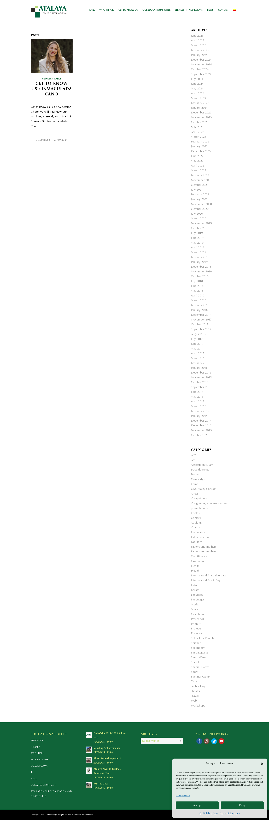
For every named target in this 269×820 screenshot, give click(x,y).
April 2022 (197, 165)
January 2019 (199, 262)
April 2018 (197, 295)
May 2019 (197, 243)
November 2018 (201, 271)
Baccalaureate (200, 469)
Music (195, 609)
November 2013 (201, 430)
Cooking (196, 522)
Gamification (199, 556)
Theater (195, 691)
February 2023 (200, 141)
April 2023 (197, 132)
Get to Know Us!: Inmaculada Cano (51, 89)
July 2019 (197, 233)
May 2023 (197, 127)
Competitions (199, 498)
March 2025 (198, 45)
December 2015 (201, 372)
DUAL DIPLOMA (39, 766)
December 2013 (201, 425)
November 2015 (201, 377)
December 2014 (201, 421)
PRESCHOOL (37, 740)
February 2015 (200, 411)
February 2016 (200, 363)
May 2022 (197, 161)
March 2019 (198, 252)
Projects (196, 628)
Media (195, 604)
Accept (197, 805)
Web (194, 700)
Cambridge (198, 479)
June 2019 (197, 238)
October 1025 (199, 435)
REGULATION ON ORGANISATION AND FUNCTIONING (51, 793)
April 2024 (197, 93)
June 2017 (197, 344)
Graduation (198, 561)
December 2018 (201, 267)
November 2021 (201, 180)
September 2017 (201, 329)
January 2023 (199, 146)
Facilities (196, 542)
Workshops (198, 705)
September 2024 (201, 74)
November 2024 (201, 64)
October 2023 (199, 122)
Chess (194, 493)
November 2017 (201, 319)
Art (193, 460)
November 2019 (201, 223)
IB (32, 772)
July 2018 (197, 281)
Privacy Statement (221, 813)
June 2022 (197, 156)
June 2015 (197, 392)
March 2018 (198, 300)
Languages (197, 599)
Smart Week (198, 657)
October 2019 (199, 228)
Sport (194, 672)
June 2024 (197, 84)
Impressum (235, 813)
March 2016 (198, 358)
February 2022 (200, 175)
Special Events (200, 667)
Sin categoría (199, 652)
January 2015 (199, 416)
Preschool (197, 619)
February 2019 (200, 257)
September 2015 (201, 387)
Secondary (198, 648)
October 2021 (199, 185)
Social (195, 662)
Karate (195, 590)
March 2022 (198, 170)
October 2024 (199, 69)
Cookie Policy (205, 813)
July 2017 (197, 339)
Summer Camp (200, 676)
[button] (262, 763)
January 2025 (199, 55)
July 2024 (197, 79)
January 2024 (199, 108)
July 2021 (197, 189)
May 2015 (197, 396)
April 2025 (197, 40)
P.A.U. (34, 779)
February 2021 (200, 194)
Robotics (196, 633)
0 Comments (43, 140)
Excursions (198, 532)
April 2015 (197, 401)
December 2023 (201, 112)
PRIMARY (35, 747)
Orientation (198, 614)
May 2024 (197, 88)
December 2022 (201, 151)
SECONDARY (37, 753)
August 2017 (198, 334)
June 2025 (197, 36)
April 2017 (197, 353)
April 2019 (197, 247)
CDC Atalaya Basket (203, 489)
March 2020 (198, 218)
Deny (242, 805)
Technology (198, 686)
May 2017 (197, 348)
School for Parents (202, 638)
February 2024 (200, 103)
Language (197, 595)
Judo (194, 585)
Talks (57, 79)
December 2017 (201, 315)
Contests (196, 518)
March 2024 (198, 98)
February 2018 (200, 305)
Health (195, 566)
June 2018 (197, 286)
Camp (194, 484)
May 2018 (197, 291)
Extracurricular (200, 537)
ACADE (195, 455)
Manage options (183, 796)
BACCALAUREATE (39, 760)
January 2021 (199, 199)
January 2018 (199, 310)
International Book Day (205, 580)
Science (196, 643)
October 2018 (199, 276)
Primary (47, 79)
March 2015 (198, 406)
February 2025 (200, 50)
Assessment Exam (202, 465)
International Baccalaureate (208, 575)
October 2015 (199, 382)
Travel (195, 696)
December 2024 (201, 60)
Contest (195, 513)
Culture (195, 527)
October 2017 (199, 324)
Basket (195, 474)
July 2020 (197, 214)
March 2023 (198, 137)
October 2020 (199, 209)
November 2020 (201, 204)
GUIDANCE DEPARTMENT (43, 785)
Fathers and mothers (204, 547)
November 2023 (201, 117)
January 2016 (199, 368)
